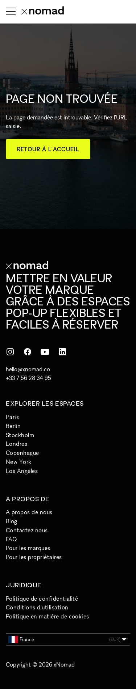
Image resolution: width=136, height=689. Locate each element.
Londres (16, 443)
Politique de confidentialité (42, 598)
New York (19, 461)
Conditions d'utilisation (37, 607)
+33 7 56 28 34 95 (28, 377)
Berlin (13, 426)
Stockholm (20, 435)
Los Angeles (22, 470)
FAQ (11, 539)
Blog (11, 521)
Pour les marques (28, 547)
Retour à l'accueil (48, 149)
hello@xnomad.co (28, 369)
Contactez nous (27, 530)
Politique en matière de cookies (47, 616)
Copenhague (22, 452)
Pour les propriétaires (34, 557)
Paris (12, 416)
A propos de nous (29, 512)
